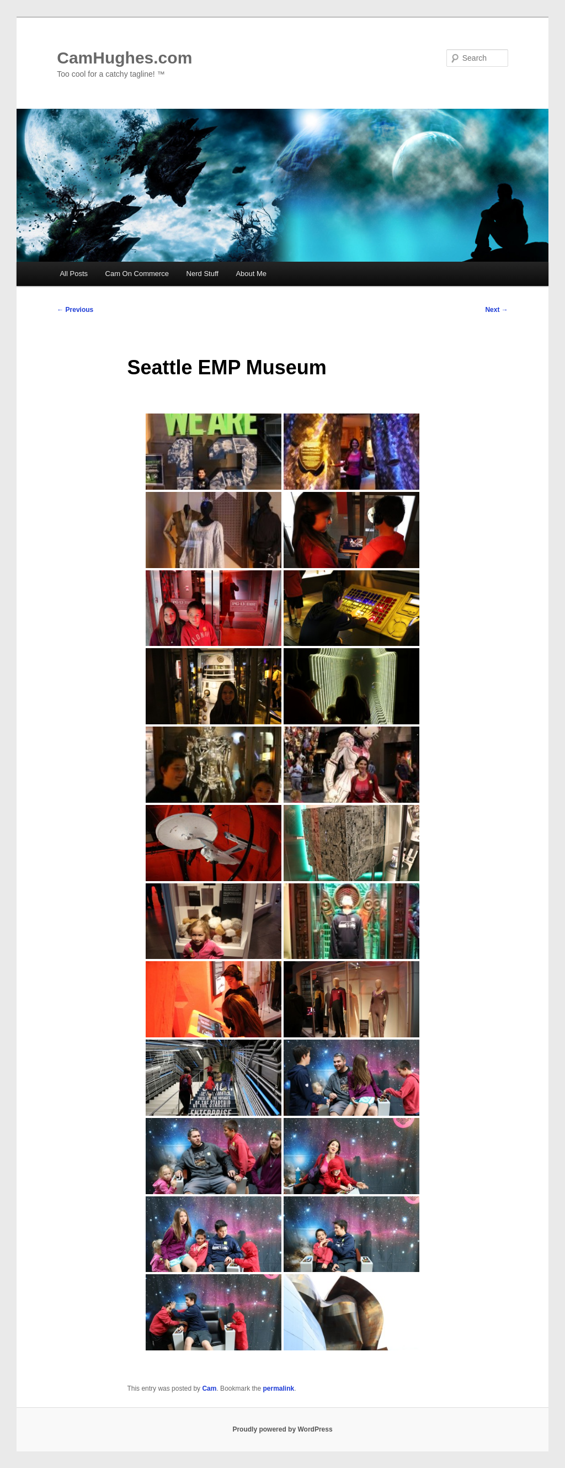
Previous (75, 310)
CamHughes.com (124, 58)
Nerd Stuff (202, 273)
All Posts (74, 273)
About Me (251, 273)
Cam (209, 1388)
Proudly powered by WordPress (282, 1429)
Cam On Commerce (137, 273)
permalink (279, 1388)
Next (496, 310)
